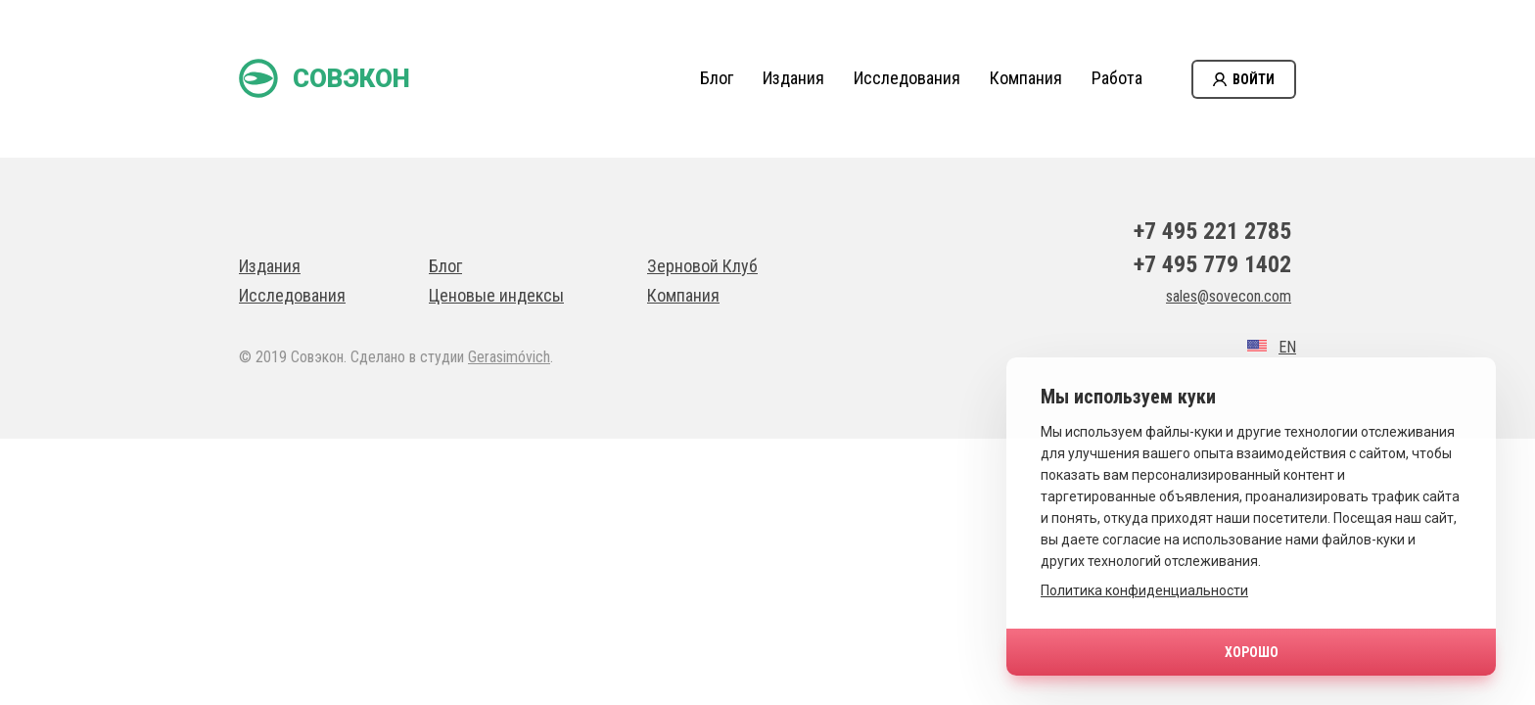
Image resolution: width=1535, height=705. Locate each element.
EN (1287, 347)
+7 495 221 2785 (1212, 231)
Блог (716, 78)
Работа (1117, 78)
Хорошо (1252, 652)
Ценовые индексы (496, 295)
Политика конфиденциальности (1144, 590)
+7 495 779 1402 (1212, 264)
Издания (793, 78)
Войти (1254, 79)
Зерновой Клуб (702, 266)
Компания (1026, 78)
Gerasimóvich (509, 357)
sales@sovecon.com (1228, 296)
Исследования (907, 78)
